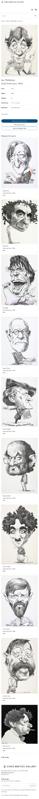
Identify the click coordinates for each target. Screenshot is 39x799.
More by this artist (19, 125)
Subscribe (33, 785)
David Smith (14, 21)
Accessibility (16, 795)
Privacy (21, 795)
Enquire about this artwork (19, 121)
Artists (7, 21)
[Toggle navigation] (36, 9)
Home (3, 21)
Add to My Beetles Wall (19, 128)
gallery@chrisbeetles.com (7, 772)
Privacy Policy (27, 790)
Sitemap (26, 795)
